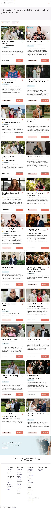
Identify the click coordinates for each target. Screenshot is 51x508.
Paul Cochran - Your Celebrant (8, 42)
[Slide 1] (37, 38)
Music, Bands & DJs (31, 476)
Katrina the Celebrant (34, 304)
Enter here (5, 447)
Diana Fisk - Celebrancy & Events (10, 194)
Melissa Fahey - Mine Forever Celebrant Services (36, 268)
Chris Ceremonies (33, 376)
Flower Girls (19, 479)
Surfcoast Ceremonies (9, 80)
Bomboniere (9, 478)
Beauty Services (19, 471)
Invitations (30, 473)
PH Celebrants (6, 120)
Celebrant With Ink (8, 414)
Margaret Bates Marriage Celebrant (10, 376)
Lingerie (18, 487)
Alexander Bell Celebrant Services (35, 414)
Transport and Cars (30, 491)
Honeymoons (30, 501)
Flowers (8, 472)
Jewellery (19, 486)
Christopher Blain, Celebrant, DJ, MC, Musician (36, 230)
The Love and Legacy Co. (10, 339)
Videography (30, 493)
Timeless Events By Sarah (35, 156)
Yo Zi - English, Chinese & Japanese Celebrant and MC (36, 80)
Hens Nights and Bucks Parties (30, 470)
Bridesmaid (19, 474)
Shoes (18, 489)
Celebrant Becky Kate (34, 41)
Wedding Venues (9, 488)
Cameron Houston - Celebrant (33, 121)
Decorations (9, 471)
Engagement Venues (40, 470)
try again (14, 0)
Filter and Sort (5, 22)
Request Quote (19, 60)
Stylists (29, 488)
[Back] (1, 3)
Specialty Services (29, 486)
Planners (29, 483)
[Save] (22, 42)
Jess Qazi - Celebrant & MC (36, 193)
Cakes (8, 480)
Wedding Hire (10, 486)
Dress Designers (19, 476)
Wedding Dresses (19, 492)
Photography (30, 482)
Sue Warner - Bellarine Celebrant (9, 304)
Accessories (19, 469)
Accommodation (31, 499)
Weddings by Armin (8, 267)
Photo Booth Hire (30, 479)
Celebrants (9, 469)
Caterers (8, 482)
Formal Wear (19, 481)
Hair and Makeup (19, 483)
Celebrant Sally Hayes (34, 339)
